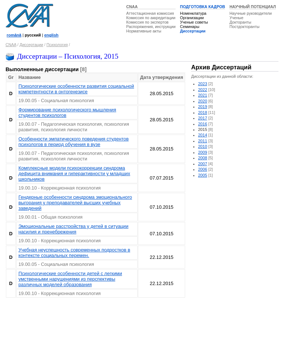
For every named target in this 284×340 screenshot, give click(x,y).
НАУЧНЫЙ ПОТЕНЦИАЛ (252, 6)
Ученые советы (194, 22)
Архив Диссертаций (221, 67)
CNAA (132, 6)
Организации (192, 17)
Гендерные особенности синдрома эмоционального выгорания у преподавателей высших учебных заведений (75, 202)
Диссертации (192, 31)
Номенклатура (193, 13)
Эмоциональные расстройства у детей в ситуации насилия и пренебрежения (73, 229)
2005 (202, 175)
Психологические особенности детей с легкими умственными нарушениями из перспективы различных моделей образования (70, 279)
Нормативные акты (143, 31)
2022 (202, 89)
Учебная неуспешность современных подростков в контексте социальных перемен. (74, 252)
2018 (202, 112)
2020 (202, 101)
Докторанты (240, 22)
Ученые (236, 17)
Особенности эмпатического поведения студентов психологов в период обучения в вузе (73, 141)
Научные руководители (250, 13)
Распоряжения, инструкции (151, 26)
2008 (202, 158)
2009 (202, 152)
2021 (202, 95)
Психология (57, 44)
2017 (202, 118)
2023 (202, 83)
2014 (202, 135)
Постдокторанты (244, 26)
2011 (202, 141)
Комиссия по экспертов (147, 22)
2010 (202, 146)
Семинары (189, 26)
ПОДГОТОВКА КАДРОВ (202, 6)
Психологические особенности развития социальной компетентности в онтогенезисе (76, 88)
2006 (202, 169)
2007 (202, 164)
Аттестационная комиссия (150, 13)
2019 (202, 106)
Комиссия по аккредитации (150, 17)
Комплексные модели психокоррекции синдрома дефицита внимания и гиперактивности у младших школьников (74, 173)
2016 (202, 124)
